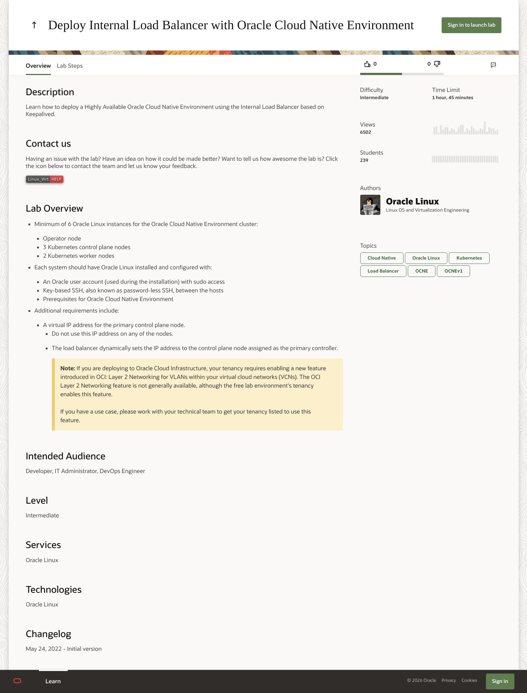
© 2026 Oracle (421, 680)
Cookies (469, 680)
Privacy (449, 680)
